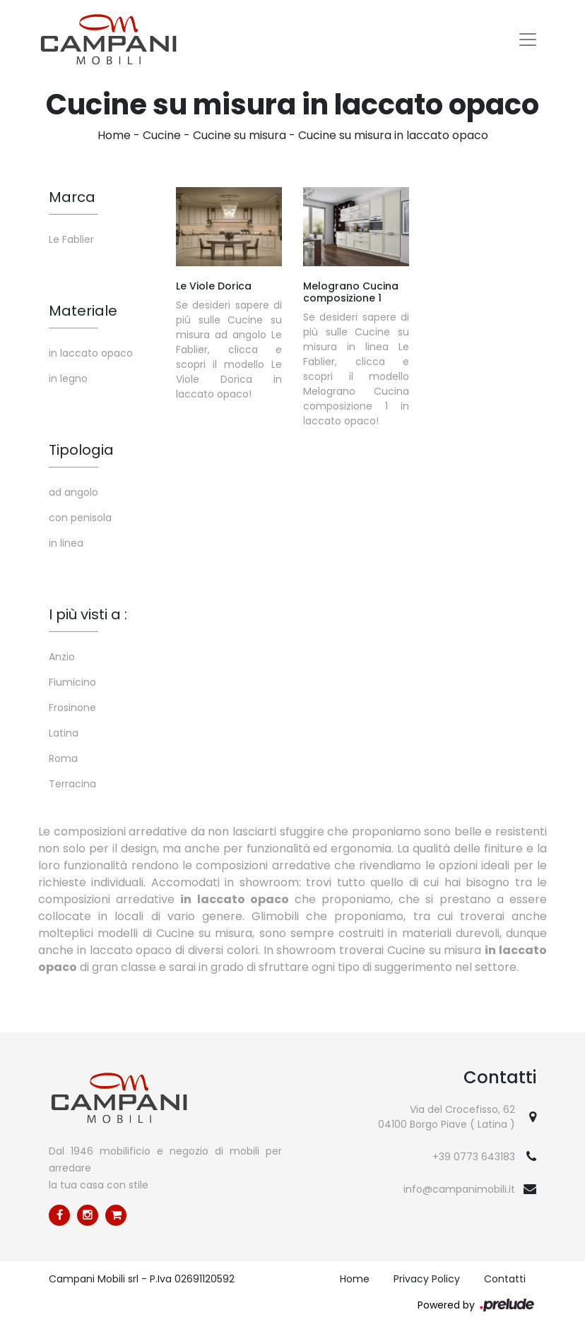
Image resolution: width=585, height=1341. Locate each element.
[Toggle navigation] (528, 39)
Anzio (62, 657)
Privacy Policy (427, 1279)
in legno (68, 378)
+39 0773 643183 (473, 1157)
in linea (66, 543)
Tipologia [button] (81, 450)
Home (114, 135)
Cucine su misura (239, 135)
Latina (63, 733)
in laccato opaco (91, 353)
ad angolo (73, 492)
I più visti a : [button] (88, 614)
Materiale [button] (83, 311)
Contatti (505, 1279)
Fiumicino (72, 682)
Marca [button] (72, 197)
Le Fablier (71, 239)
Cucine (162, 135)
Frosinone (72, 708)
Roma (63, 758)
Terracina (72, 784)
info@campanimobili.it (459, 1189)
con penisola (80, 518)
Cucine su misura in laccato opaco (393, 135)
